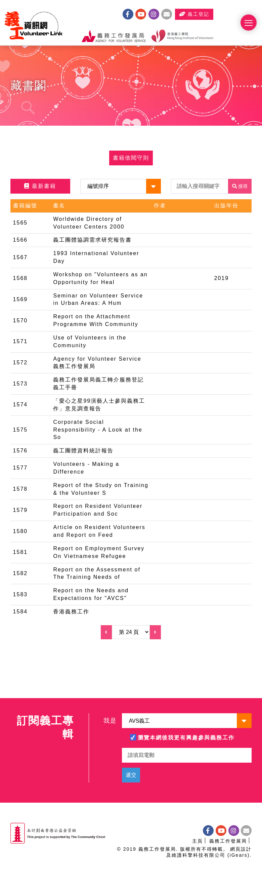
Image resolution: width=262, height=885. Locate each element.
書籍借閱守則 (131, 160)
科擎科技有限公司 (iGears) (216, 855)
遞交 (131, 775)
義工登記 (216, 14)
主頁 (197, 841)
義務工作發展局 (228, 841)
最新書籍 (40, 188)
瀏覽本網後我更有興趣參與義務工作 (186, 737)
